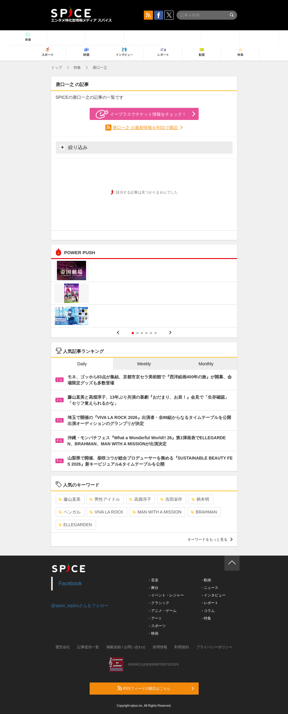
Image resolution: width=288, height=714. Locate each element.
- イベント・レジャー (166, 595)
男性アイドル (104, 499)
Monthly (206, 363)
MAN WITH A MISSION (156, 512)
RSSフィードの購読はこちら (156, 688)
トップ (56, 67)
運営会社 (62, 647)
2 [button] (137, 333)
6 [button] (155, 333)
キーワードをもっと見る (210, 539)
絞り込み (74, 147)
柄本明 (200, 499)
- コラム (208, 611)
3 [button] (142, 333)
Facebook (70, 583)
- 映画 (153, 633)
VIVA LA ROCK (106, 512)
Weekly (144, 363)
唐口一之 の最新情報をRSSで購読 (146, 127)
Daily (82, 363)
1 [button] (133, 333)
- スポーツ (157, 626)
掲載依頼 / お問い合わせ (126, 647)
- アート (155, 618)
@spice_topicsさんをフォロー (79, 605)
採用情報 (160, 647)
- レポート (210, 603)
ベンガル (69, 512)
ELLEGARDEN (75, 524)
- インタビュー (214, 595)
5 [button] (151, 333)
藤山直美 (69, 499)
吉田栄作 (171, 499)
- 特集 (206, 618)
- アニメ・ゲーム (163, 611)
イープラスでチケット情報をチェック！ (141, 114)
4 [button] (146, 333)
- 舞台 (153, 588)
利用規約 (181, 647)
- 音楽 (153, 580)
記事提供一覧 (88, 647)
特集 (77, 67)
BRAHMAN (203, 512)
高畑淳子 (140, 499)
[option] (144, 294)
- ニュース (210, 588)
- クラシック (159, 603)
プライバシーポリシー (214, 647)
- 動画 (206, 580)
